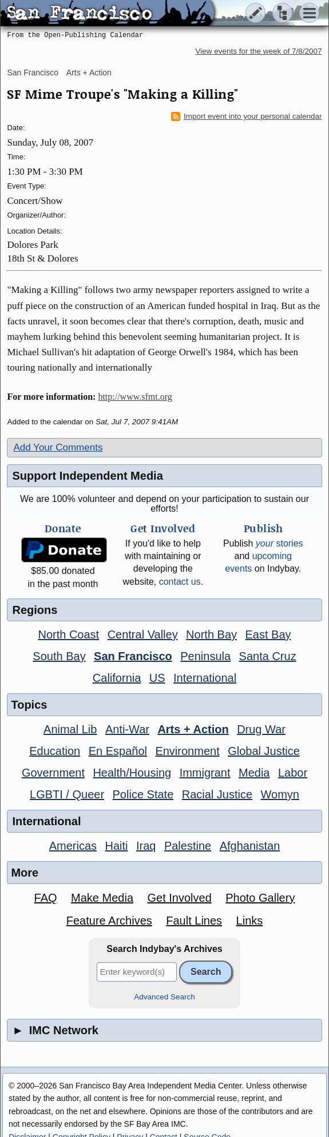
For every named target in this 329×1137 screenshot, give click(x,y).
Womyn (280, 794)
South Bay (59, 656)
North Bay (211, 634)
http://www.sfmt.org (135, 396)
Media (254, 772)
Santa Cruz (267, 656)
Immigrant (205, 772)
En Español (118, 751)
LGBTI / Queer (67, 794)
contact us (180, 581)
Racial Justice (217, 794)
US (157, 678)
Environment (187, 751)
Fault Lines (194, 920)
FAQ (45, 897)
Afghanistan (250, 845)
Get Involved (179, 897)
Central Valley (143, 634)
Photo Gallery (260, 897)
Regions (34, 610)
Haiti (116, 845)
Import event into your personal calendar (246, 116)
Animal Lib (70, 729)
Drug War (261, 729)
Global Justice (264, 751)
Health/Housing (132, 772)
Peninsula (205, 656)
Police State (143, 794)
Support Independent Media (87, 475)
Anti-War (127, 729)
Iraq (146, 845)
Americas (73, 845)
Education (54, 751)
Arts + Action (89, 72)
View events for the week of (258, 51)
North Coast (68, 634)
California (117, 678)
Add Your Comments (57, 447)
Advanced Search (164, 997)
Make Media (102, 897)
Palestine (187, 845)
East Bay (268, 634)
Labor (292, 772)
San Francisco (32, 72)
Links (249, 920)
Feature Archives (109, 920)
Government (53, 772)
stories (279, 543)
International (204, 678)
